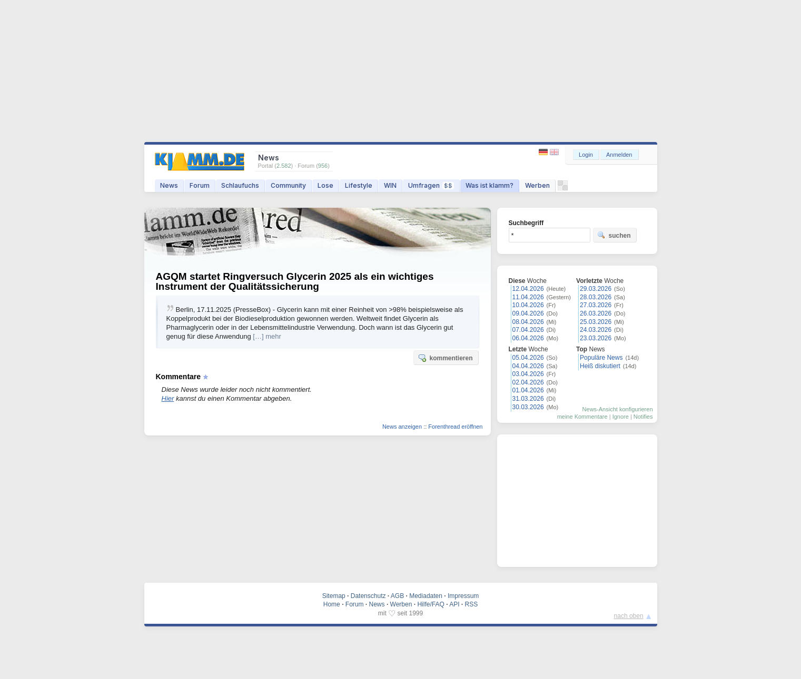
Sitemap (333, 596)
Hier (168, 398)
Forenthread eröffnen (455, 426)
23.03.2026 (595, 338)
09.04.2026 (528, 313)
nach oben (629, 616)
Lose (325, 185)
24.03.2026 (595, 329)
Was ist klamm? (489, 185)
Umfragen (431, 185)
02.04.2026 (528, 382)
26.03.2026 (595, 313)
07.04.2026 (528, 329)
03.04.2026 (528, 374)
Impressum (463, 596)
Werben (537, 185)
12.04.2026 (528, 288)
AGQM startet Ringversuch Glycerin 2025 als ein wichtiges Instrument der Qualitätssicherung (295, 281)
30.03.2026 (528, 407)
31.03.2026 (528, 398)
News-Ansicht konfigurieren (617, 409)
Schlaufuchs (240, 185)
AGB (397, 596)
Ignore (620, 416)
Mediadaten (425, 596)
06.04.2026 (528, 338)
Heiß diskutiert (600, 366)
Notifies (643, 416)
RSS (471, 604)
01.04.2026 (528, 390)
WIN (390, 185)
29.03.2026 (595, 288)
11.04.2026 (528, 297)
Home (331, 604)
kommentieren (445, 357)
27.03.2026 (595, 305)
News (169, 185)
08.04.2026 (528, 322)
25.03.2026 (595, 322)
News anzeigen (402, 426)
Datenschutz (368, 596)
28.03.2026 (595, 297)
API (454, 604)
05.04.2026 (528, 357)
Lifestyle (358, 185)
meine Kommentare (582, 416)
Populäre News (601, 357)
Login (586, 154)
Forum (200, 185)
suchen (614, 235)
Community (288, 185)
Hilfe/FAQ (430, 604)
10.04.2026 (528, 305)
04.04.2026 (528, 366)
